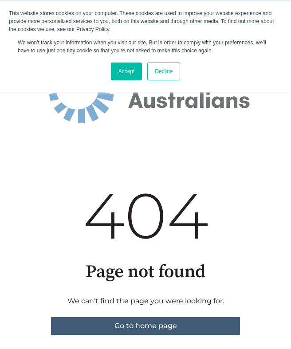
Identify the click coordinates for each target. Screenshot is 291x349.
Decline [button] (164, 71)
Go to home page (145, 326)
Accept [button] (126, 71)
